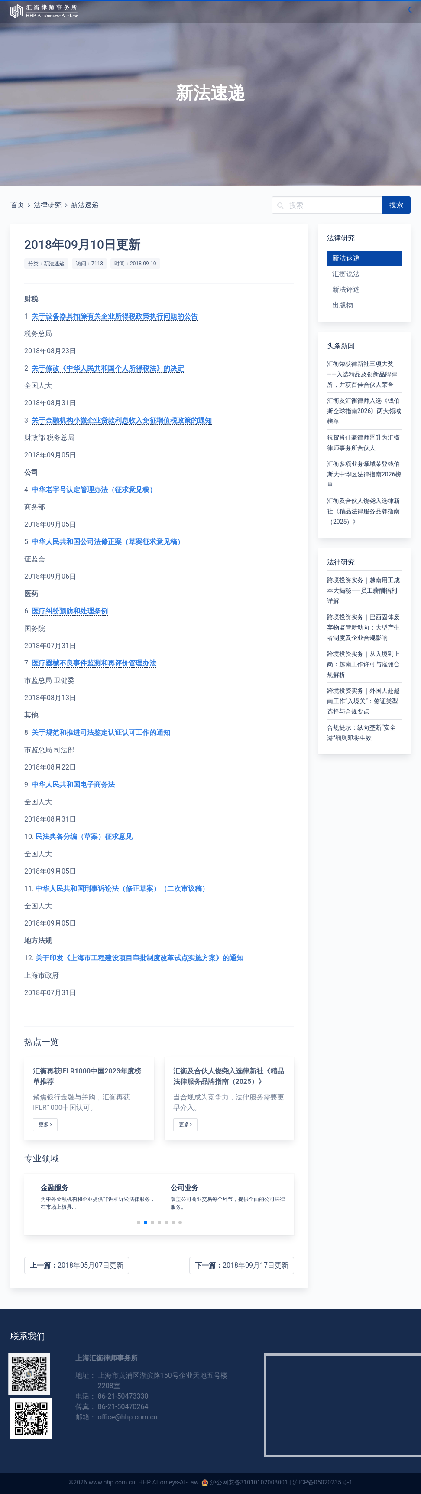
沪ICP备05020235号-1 (322, 1482)
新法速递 (85, 205)
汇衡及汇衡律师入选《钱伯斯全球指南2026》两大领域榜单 (364, 411)
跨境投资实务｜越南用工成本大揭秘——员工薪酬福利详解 (363, 590)
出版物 (342, 305)
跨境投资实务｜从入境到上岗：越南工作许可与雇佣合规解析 (363, 664)
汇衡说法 (346, 274)
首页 (17, 205)
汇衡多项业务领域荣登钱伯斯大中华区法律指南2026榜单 (364, 474)
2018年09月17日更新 (241, 1265)
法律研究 (48, 205)
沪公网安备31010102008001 (249, 1482)
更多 (45, 1125)
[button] (409, 11)
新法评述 (346, 289)
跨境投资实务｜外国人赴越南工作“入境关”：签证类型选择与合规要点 (363, 701)
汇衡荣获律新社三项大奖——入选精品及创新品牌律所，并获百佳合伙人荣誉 (362, 374)
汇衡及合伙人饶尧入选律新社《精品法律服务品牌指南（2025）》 (363, 511)
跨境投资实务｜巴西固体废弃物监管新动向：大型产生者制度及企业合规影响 (363, 627)
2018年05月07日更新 (76, 1265)
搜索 (396, 205)
